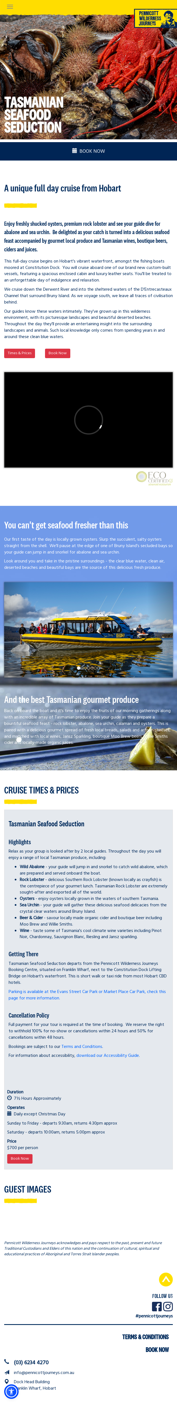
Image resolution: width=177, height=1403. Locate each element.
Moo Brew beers (126, 736)
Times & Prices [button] (19, 353)
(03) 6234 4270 (31, 1362)
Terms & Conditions (145, 1337)
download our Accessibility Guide (107, 1055)
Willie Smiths (156, 736)
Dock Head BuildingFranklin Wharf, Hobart (35, 1385)
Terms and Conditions (81, 1046)
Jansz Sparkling (77, 736)
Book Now (157, 1349)
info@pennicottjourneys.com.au (44, 1373)
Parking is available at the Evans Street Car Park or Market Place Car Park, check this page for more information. (87, 995)
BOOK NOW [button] (88, 151)
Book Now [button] (58, 353)
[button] (11, 1391)
